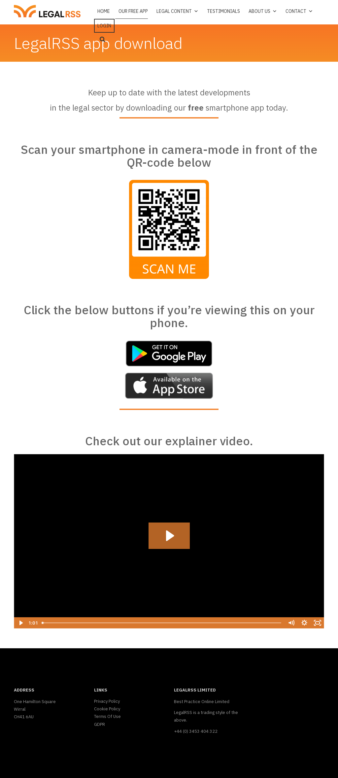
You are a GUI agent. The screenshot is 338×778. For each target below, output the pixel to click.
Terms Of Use (107, 716)
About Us (263, 11)
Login (104, 26)
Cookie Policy (107, 709)
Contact (299, 11)
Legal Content (177, 11)
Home (103, 11)
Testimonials (223, 11)
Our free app (133, 11)
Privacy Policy (107, 701)
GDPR (99, 724)
